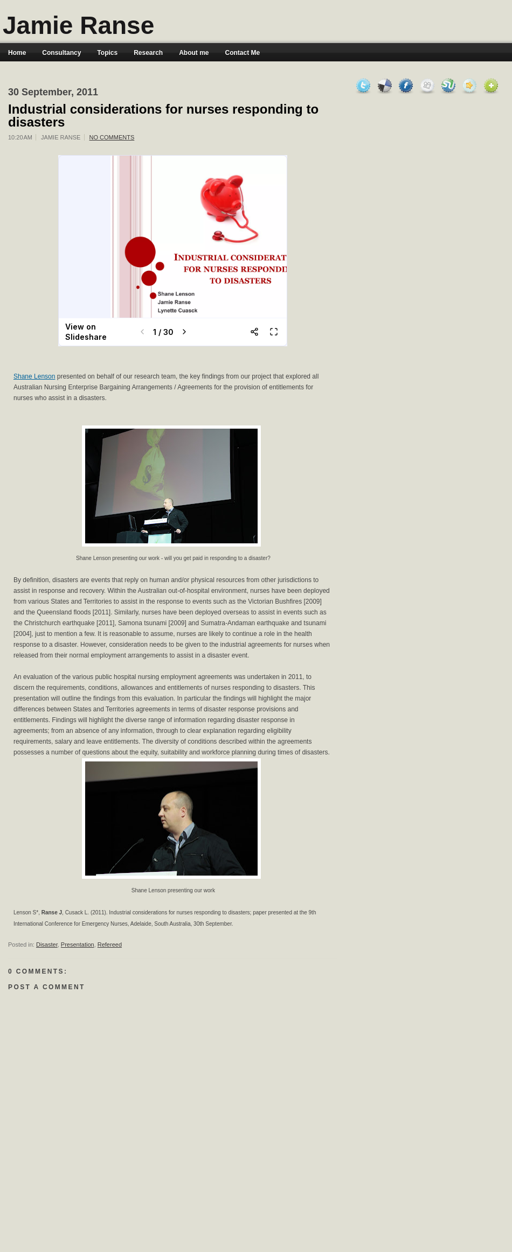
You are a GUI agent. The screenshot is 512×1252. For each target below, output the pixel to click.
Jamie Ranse (78, 25)
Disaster (47, 944)
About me (194, 53)
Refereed (110, 944)
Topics (107, 53)
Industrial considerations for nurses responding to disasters (163, 116)
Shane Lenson (34, 376)
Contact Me (242, 53)
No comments (112, 137)
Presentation (77, 944)
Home (17, 53)
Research (148, 53)
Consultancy (61, 53)
